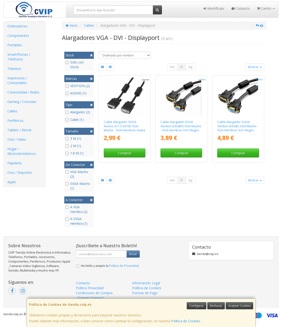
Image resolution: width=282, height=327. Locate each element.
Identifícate (214, 8)
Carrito (266, 8)
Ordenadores (17, 26)
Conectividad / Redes (23, 92)
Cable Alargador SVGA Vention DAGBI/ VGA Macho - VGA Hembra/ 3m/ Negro (237, 126)
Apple (11, 182)
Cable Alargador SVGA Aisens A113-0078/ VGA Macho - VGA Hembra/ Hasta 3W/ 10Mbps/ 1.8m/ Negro (124, 128)
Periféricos (15, 120)
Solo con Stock (74, 64)
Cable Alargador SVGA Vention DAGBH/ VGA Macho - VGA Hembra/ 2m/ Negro (181, 126)
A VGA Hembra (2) (76, 209)
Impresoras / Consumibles (17, 80)
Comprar (124, 153)
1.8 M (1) (74, 153)
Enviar (133, 254)
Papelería (14, 163)
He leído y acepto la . (110, 266)
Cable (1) (74, 119)
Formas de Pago (145, 293)
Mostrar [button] (255, 67)
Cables (12, 111)
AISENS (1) (76, 93)
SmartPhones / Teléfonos (18, 56)
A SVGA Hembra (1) (76, 221)
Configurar (196, 306)
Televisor (14, 68)
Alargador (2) (77, 112)
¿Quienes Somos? (89, 298)
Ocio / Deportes (19, 172)
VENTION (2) (77, 86)
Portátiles (14, 45)
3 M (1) (73, 138)
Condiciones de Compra (94, 293)
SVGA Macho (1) (77, 186)
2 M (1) (73, 146)
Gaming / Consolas (21, 101)
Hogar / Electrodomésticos (21, 151)
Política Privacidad (90, 288)
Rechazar (216, 306)
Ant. (172, 67)
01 (181, 67)
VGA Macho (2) (76, 174)
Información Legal (146, 283)
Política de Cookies (185, 321)
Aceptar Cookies (239, 306)
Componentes (18, 35)
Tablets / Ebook (19, 130)
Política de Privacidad (124, 266)
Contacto (240, 8)
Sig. (190, 67)
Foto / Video (16, 139)
